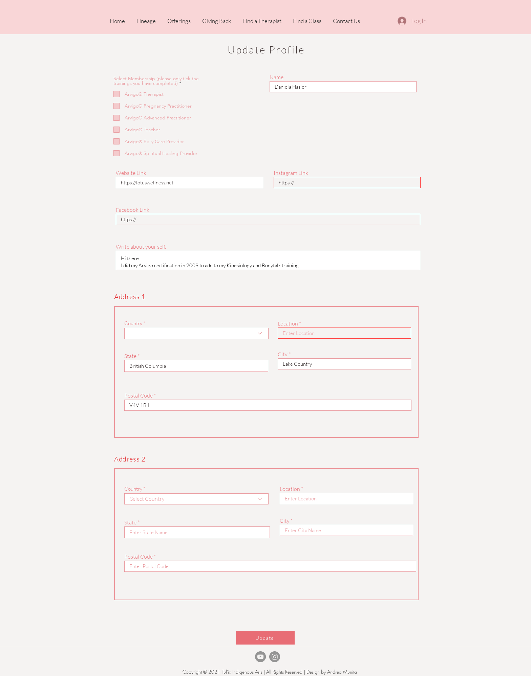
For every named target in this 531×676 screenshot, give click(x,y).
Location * (289, 323)
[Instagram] (274, 656)
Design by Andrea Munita (331, 672)
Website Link (131, 173)
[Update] (265, 638)
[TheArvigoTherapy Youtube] (260, 656)
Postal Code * (140, 395)
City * (284, 354)
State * (132, 356)
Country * (134, 323)
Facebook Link (132, 209)
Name (276, 77)
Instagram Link (291, 173)
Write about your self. (141, 246)
